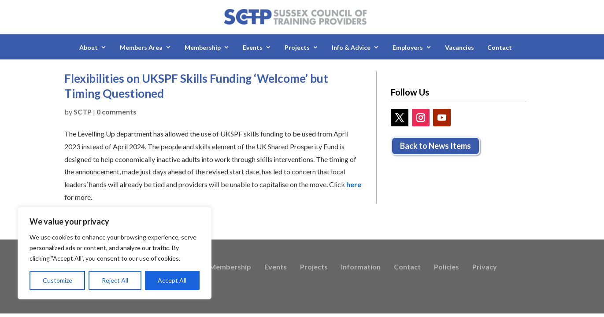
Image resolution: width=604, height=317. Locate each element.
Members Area (141, 47)
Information (361, 267)
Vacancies (459, 47)
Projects (297, 47)
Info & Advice (351, 47)
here (353, 184)
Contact (499, 47)
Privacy (484, 267)
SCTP (83, 111)
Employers (408, 47)
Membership (203, 47)
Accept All (172, 280)
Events (253, 47)
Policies (446, 267)
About (88, 47)
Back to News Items (435, 146)
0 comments (116, 111)
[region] (114, 253)
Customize (57, 280)
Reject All (115, 280)
